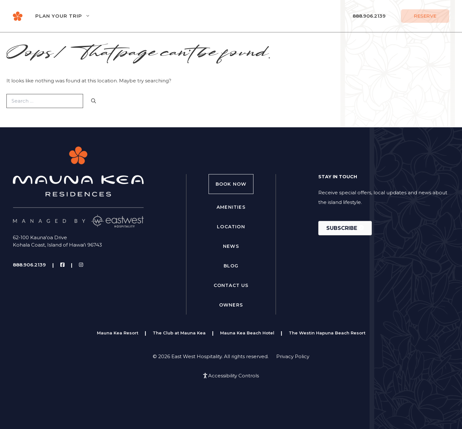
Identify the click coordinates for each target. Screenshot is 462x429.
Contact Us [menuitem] (231, 285)
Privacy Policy (292, 356)
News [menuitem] (231, 246)
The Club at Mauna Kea (179, 332)
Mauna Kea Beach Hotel (247, 332)
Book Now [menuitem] (231, 184)
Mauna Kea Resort (117, 332)
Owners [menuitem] (231, 305)
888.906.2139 (369, 16)
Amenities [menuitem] (231, 207)
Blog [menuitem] (231, 266)
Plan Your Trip (69, 16)
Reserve (425, 16)
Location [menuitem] (231, 227)
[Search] (93, 101)
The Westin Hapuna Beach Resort (327, 332)
